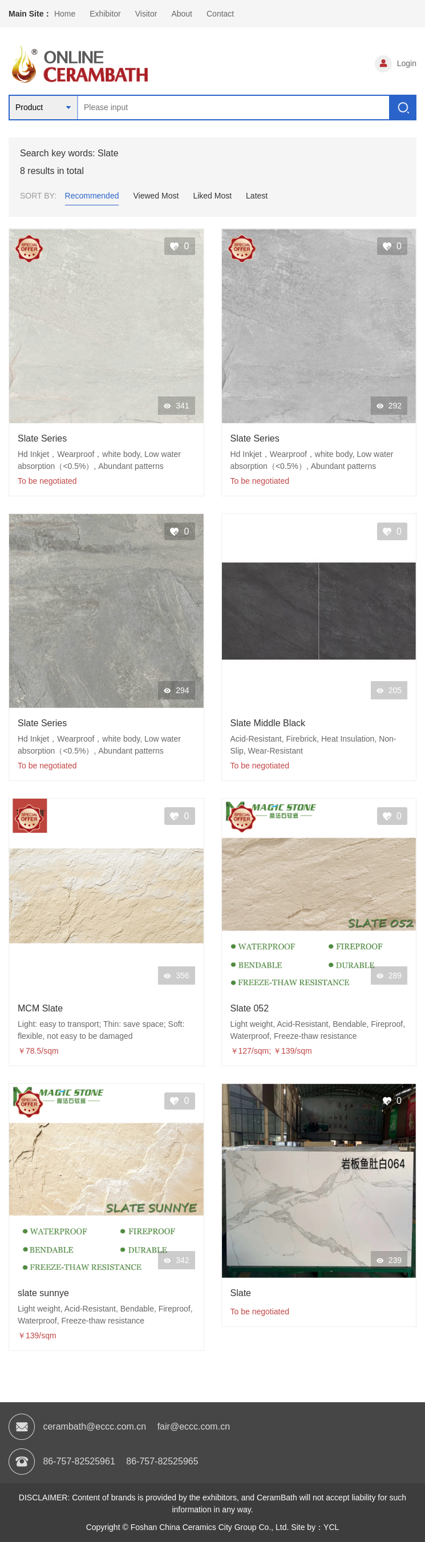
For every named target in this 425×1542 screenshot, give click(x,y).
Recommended (92, 195)
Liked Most (212, 195)
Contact (220, 13)
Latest (257, 195)
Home (64, 13)
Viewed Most (156, 195)
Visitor (146, 13)
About (181, 13)
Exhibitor (105, 13)
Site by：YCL (315, 1527)
